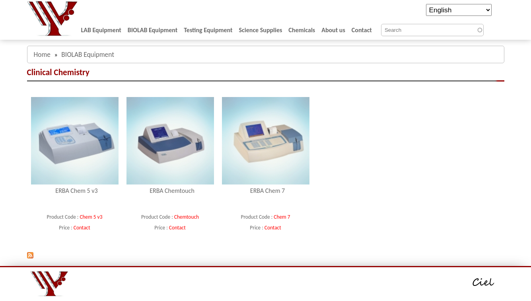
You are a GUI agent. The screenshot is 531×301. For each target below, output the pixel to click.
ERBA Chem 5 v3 (76, 190)
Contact (362, 30)
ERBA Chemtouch (172, 190)
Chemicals (301, 30)
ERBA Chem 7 (267, 190)
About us (333, 30)
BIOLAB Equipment (152, 30)
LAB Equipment (101, 30)
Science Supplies (260, 30)
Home (42, 54)
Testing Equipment (208, 30)
